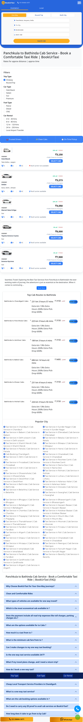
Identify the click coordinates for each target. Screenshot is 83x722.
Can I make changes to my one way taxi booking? (28, 647)
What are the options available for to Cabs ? (26, 625)
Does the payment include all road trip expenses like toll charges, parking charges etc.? (40, 616)
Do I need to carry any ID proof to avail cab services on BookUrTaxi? (37, 706)
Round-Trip (10, 83)
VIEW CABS (73, 302)
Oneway (9, 80)
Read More (41, 288)
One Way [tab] (15, 15)
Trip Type (14, 675)
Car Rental (68, 675)
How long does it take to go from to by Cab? (26, 713)
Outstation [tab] (14, 8)
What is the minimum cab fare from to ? (24, 640)
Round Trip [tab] (39, 15)
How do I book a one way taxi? (20, 669)
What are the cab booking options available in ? (28, 699)
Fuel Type (41, 675)
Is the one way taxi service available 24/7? (25, 654)
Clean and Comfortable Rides (19, 593)
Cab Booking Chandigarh (16, 454)
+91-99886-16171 (23, 2)
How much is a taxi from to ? (19, 632)
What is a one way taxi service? (20, 691)
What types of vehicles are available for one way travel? (31, 601)
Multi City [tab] (63, 15)
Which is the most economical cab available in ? (28, 608)
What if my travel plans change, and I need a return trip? (32, 662)
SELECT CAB (56, 161)
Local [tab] (41, 8)
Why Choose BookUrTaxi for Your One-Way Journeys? (30, 586)
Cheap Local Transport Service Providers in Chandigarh (31, 684)
